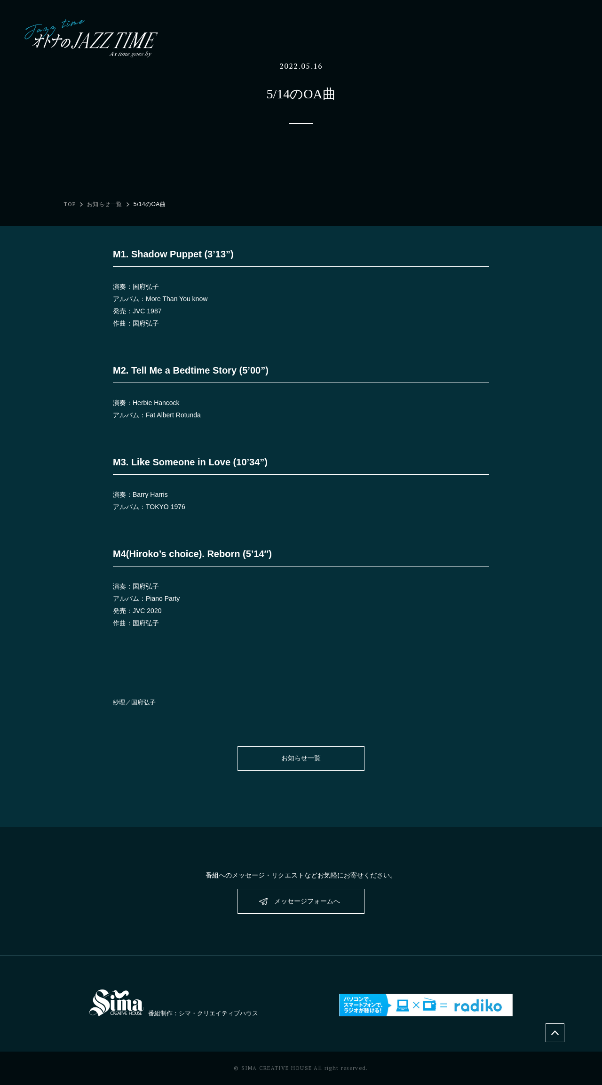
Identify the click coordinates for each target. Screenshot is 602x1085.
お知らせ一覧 (104, 204)
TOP (69, 204)
